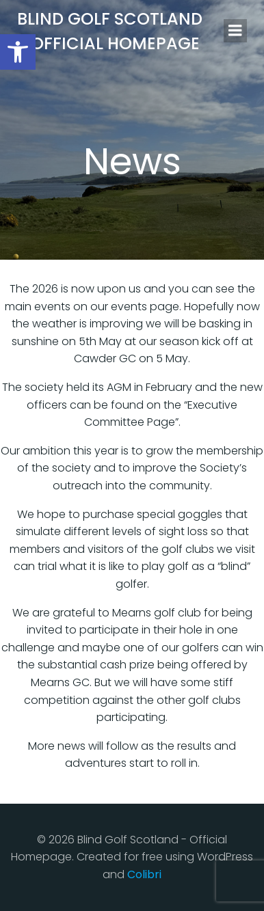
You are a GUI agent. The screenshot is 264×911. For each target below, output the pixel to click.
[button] (18, 52)
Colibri (144, 874)
